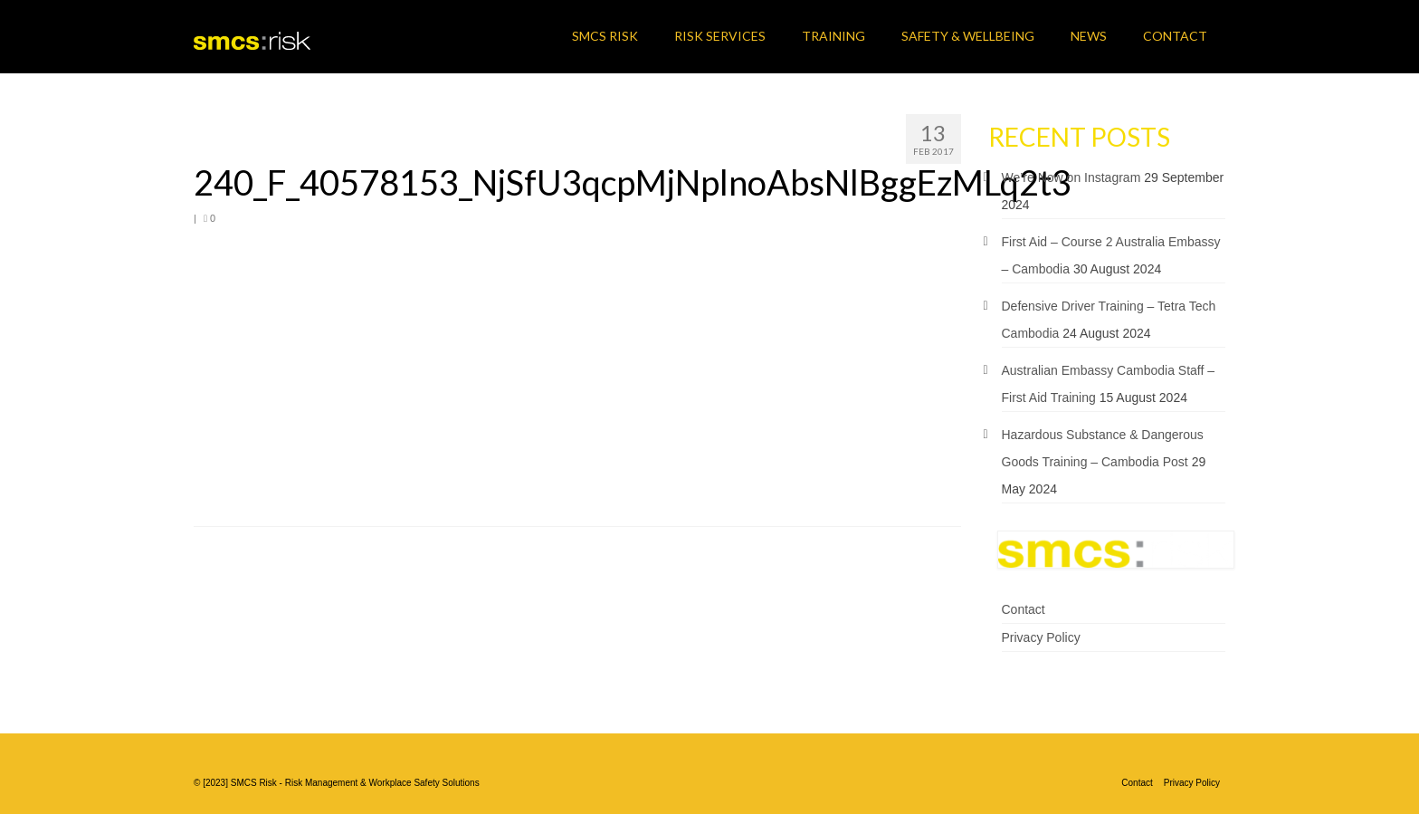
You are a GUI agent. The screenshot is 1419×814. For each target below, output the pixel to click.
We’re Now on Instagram (1071, 177)
